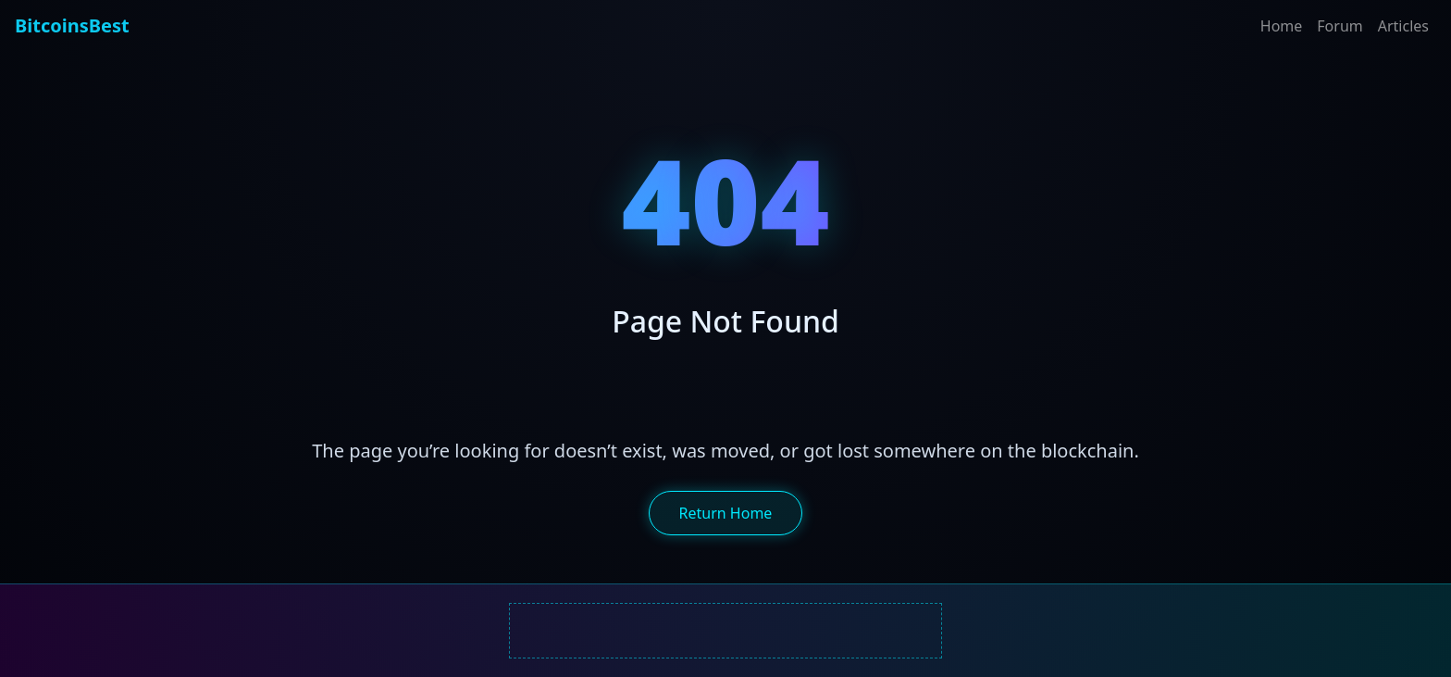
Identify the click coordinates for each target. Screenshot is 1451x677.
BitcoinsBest (72, 25)
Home (1281, 26)
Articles (1403, 26)
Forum (1339, 26)
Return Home (726, 513)
